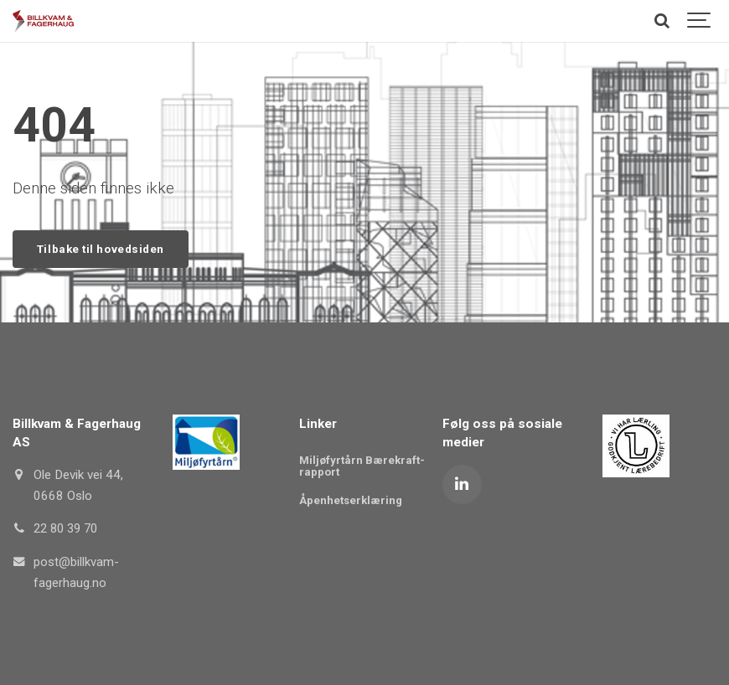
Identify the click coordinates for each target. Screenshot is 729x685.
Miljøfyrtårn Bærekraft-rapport (362, 466)
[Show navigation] (699, 21)
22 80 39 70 (69, 529)
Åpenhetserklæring (351, 501)
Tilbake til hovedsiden (102, 248)
